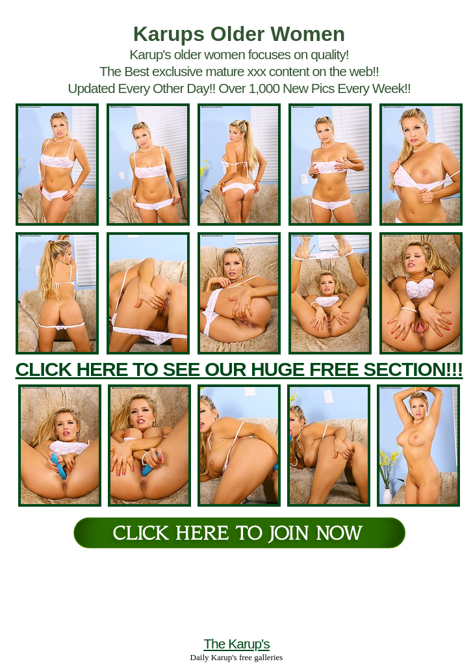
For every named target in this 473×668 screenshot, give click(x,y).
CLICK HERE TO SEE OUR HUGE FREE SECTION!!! (239, 369)
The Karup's (236, 643)
